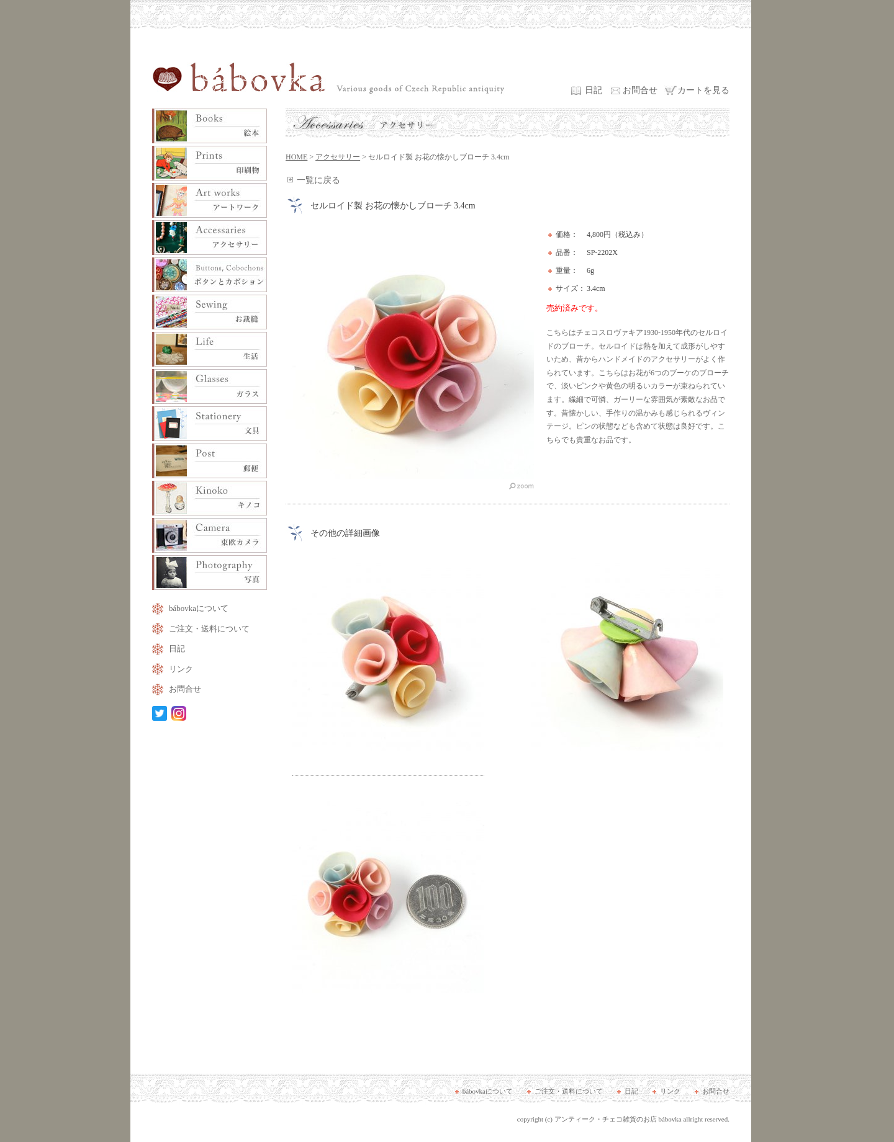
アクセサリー (337, 157)
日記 (593, 90)
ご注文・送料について (209, 628)
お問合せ (640, 90)
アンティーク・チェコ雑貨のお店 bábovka (618, 1119)
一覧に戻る (318, 180)
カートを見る (703, 90)
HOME (296, 157)
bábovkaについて (198, 608)
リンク (181, 669)
